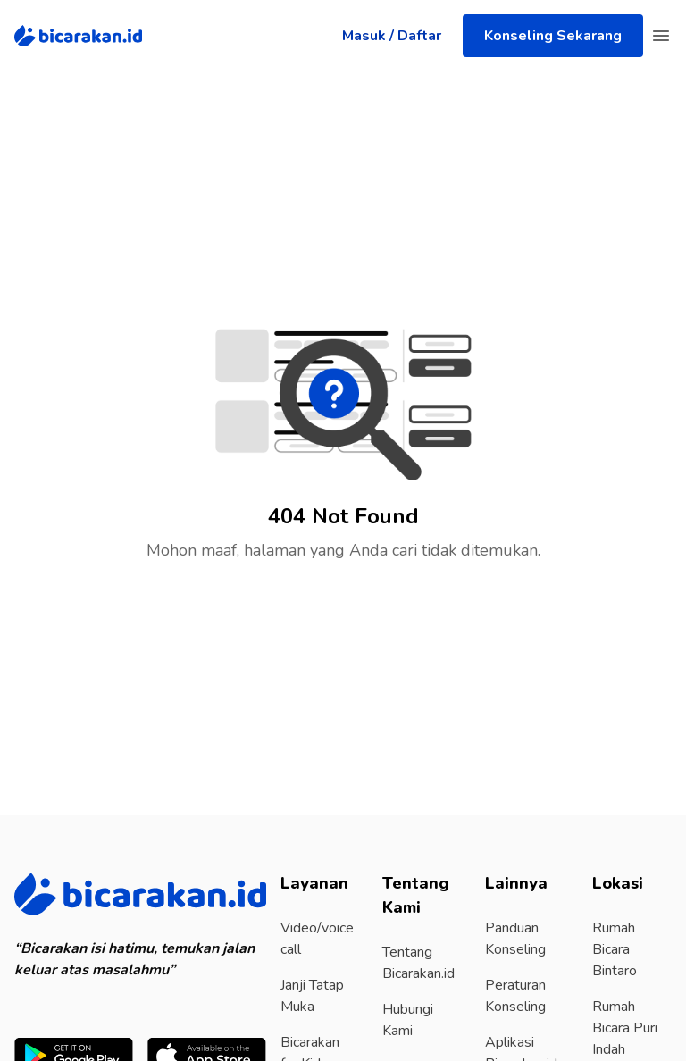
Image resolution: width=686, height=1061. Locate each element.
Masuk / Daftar (391, 36)
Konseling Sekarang (553, 36)
